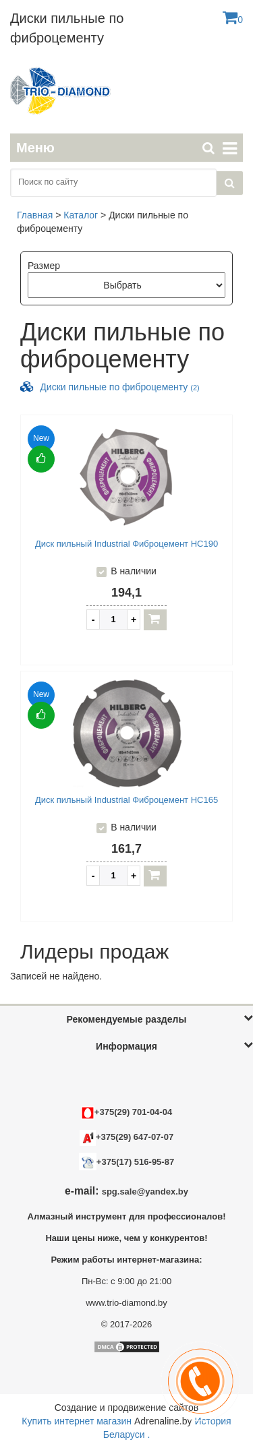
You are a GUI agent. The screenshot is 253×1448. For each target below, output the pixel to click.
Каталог (80, 215)
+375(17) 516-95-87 (135, 1162)
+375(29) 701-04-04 (126, 1112)
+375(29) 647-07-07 (126, 1137)
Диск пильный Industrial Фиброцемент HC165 (126, 800)
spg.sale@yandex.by (145, 1191)
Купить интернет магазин (77, 1421)
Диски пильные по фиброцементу (119, 387)
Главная (35, 215)
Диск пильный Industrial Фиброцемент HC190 (126, 544)
